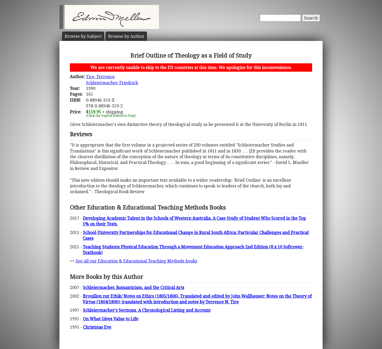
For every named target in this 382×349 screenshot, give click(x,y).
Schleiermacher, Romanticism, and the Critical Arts (133, 287)
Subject (83, 36)
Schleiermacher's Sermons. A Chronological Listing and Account (147, 310)
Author (126, 36)
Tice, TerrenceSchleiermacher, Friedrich (112, 79)
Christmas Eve (97, 327)
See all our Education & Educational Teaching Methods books (136, 261)
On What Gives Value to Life (110, 319)
